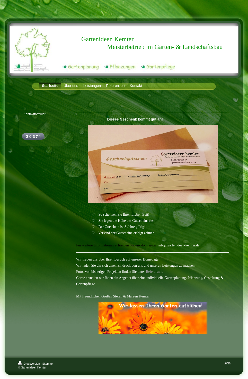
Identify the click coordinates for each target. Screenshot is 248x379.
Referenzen (154, 272)
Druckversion (29, 363)
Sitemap (47, 363)
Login (227, 362)
